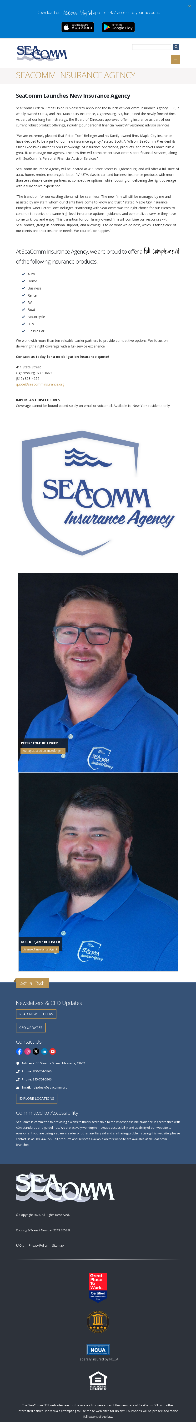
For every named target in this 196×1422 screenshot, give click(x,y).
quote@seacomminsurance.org (40, 384)
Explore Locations (36, 1098)
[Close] (189, 5)
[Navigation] (175, 59)
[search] (176, 47)
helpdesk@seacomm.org (49, 1087)
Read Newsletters (36, 1014)
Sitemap (58, 1246)
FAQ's (20, 1246)
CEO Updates (30, 1027)
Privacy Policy (38, 1246)
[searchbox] (151, 47)
